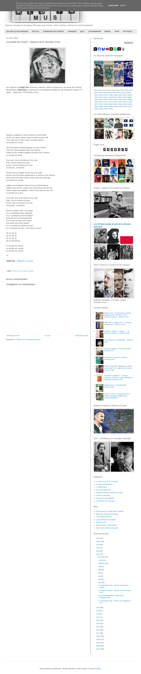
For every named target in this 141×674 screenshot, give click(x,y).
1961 (96, 99)
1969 (96, 102)
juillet (100, 570)
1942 (118, 92)
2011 (98, 636)
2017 (98, 617)
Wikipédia (21, 261)
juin (99, 573)
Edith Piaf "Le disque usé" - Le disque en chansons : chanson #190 (117, 323)
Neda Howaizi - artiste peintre (106, 525)
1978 (100, 104)
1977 (96, 104)
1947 (105, 95)
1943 (123, 92)
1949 (115, 95)
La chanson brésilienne (104, 484)
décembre (102, 557)
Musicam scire (101, 522)
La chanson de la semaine (105, 501)
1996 (110, 109)
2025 (98, 541)
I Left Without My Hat (103, 517)
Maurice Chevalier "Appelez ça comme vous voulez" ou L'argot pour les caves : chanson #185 (118, 368)
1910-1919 (106, 90)
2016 (98, 620)
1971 (105, 102)
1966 (120, 99)
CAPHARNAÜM (94, 31)
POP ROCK (127, 31)
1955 (105, 97)
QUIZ (82, 31)
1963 (105, 99)
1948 (110, 95)
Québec (31, 271)
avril (100, 579)
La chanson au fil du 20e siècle (107, 481)
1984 (129, 104)
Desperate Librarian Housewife (107, 514)
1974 (120, 102)
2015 (98, 623)
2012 (98, 633)
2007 (98, 649)
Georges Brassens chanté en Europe (109, 492)
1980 (110, 104)
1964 (110, 99)
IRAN (117, 31)
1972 (110, 102)
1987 (105, 106)
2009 (98, 643)
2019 (98, 611)
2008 (98, 646)
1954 (100, 97)
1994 (100, 109)
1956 (110, 97)
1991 (125, 106)
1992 (129, 106)
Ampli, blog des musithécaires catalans (110, 511)
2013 (98, 630)
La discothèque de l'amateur (106, 520)
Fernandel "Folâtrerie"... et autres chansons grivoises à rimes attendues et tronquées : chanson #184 (118, 377)
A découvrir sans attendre (105, 498)
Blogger (98, 669)
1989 (115, 106)
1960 (129, 97)
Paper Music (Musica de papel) (107, 528)
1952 (129, 95)
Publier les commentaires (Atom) (28, 339)
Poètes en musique (103, 495)
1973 (115, 102)
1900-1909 (97, 90)
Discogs (30, 261)
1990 (120, 106)
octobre (101, 560)
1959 (124, 97)
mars (100, 582)
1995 (105, 109)
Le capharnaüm (101, 487)
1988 (110, 106)
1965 (115, 99)
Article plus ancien (81, 335)
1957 (114, 97)
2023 (98, 548)
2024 (98, 544)
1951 (125, 95)
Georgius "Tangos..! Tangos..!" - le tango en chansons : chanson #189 (116, 332)
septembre (102, 563)
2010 (98, 639)
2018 (98, 614)
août (100, 566)
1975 (125, 102)
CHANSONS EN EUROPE (53, 31)
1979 (105, 104)
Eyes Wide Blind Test (103, 490)
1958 (119, 97)
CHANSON (72, 31)
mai (99, 576)
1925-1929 (124, 90)
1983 (125, 104)
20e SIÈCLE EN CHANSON (17, 31)
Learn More (113, 6)
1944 (128, 92)
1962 (100, 99)
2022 (98, 551)
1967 (125, 99)
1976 (129, 102)
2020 (98, 607)
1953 (96, 97)
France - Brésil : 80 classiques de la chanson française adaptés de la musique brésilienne (117, 396)
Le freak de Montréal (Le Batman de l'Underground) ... (111, 596)
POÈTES (35, 31)
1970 (100, 102)
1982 (120, 104)
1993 (96, 109)
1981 (115, 104)
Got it (123, 6)
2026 (98, 538)
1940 (109, 92)
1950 (120, 95)
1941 (114, 92)
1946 (100, 95)
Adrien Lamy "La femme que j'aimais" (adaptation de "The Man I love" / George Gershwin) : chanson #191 (117, 315)
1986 (100, 106)
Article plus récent (13, 335)
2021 (98, 554)
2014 (98, 627)
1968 (129, 99)
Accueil (47, 335)
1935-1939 (102, 92)
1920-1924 (115, 90)
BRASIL (108, 31)
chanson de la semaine (20, 271)
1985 (96, 106)
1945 (96, 95)
